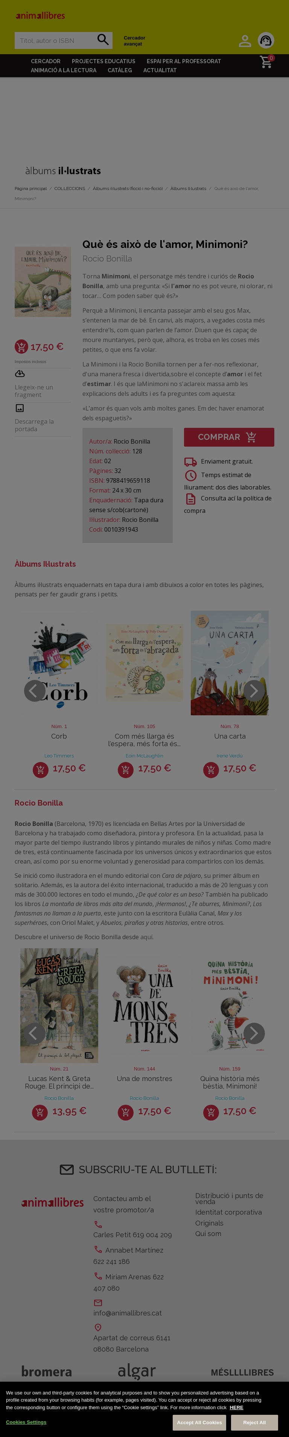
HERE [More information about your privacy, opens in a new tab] (236, 1407)
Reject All (254, 1422)
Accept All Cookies (199, 1422)
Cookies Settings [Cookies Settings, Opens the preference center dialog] (26, 1422)
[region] (144, 1409)
